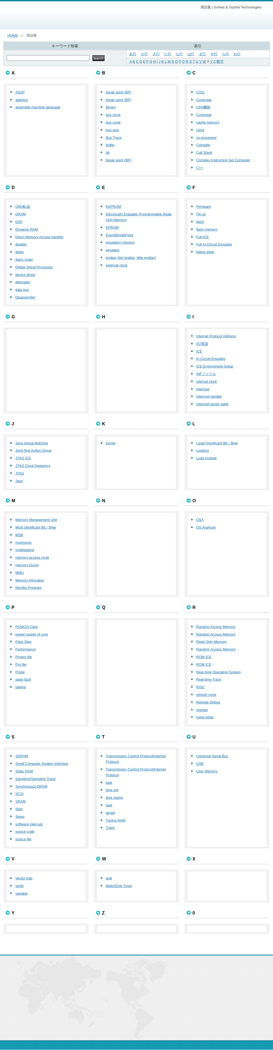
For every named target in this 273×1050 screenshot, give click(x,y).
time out (112, 790)
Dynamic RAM (26, 229)
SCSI (19, 794)
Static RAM (24, 771)
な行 (179, 54)
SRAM (20, 801)
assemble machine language (38, 107)
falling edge (205, 252)
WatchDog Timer (119, 886)
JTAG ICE (23, 458)
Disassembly (25, 297)
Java (19, 481)
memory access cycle (32, 557)
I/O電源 (202, 344)
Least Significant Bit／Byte (217, 443)
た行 (167, 54)
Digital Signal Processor (34, 267)
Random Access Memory (216, 627)
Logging (202, 450)
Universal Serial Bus (212, 756)
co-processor (206, 138)
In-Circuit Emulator (211, 359)
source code (25, 831)
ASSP (20, 92)
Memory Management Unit (36, 520)
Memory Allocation (29, 580)
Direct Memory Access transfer (39, 237)
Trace (110, 828)
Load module (206, 458)
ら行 (225, 54)
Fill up (201, 214)
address (21, 100)
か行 (144, 54)
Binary (111, 107)
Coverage (204, 100)
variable (21, 893)
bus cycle (113, 122)
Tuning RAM (115, 820)
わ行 (237, 54)
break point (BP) (118, 92)
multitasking (24, 550)
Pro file (20, 664)
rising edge (205, 717)
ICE (199, 351)
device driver (25, 275)
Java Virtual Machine (31, 443)
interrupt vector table (212, 404)
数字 (220, 61)
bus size (112, 130)
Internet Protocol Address (216, 336)
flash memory (207, 229)
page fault (23, 679)
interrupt (202, 389)
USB (200, 764)
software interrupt (29, 824)
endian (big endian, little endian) (131, 258)
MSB (19, 535)
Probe (20, 672)
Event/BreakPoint (119, 235)
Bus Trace (114, 138)
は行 (190, 54)
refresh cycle (206, 695)
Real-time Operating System (218, 672)
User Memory (207, 771)
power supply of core (31, 634)
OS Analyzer (206, 527)
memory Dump (27, 565)
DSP (19, 222)
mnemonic (23, 542)
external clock (116, 265)
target (110, 813)
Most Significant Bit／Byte (35, 527)
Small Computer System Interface (41, 764)
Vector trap (24, 878)
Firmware (203, 207)
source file (23, 839)
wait (109, 878)
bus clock (113, 115)
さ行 (156, 54)
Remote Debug (208, 702)
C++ (199, 168)
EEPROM (113, 207)
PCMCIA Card (26, 627)
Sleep (19, 817)
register (202, 710)
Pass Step (23, 642)
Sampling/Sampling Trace (35, 779)
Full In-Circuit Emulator (214, 244)
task (109, 783)
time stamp (114, 798)
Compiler (203, 145)
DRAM (20, 214)
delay (19, 252)
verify (19, 886)
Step (19, 809)
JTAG (19, 473)
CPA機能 (203, 107)
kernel (110, 443)
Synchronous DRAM (31, 786)
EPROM (112, 227)
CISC (200, 92)
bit (108, 152)
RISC (200, 687)
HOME (13, 35)
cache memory (207, 122)
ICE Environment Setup (214, 366)
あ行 (132, 54)
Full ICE (202, 237)
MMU (19, 573)
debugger (22, 282)
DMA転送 (22, 207)
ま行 (202, 54)
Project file (23, 657)
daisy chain (24, 259)
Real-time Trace (208, 679)
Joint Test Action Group (33, 450)
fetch (200, 222)
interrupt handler (209, 396)
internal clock (206, 381)
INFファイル (206, 374)
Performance (25, 649)
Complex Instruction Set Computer (223, 160)
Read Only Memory (211, 642)
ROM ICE (204, 657)
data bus (22, 290)
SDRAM (21, 756)
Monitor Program (28, 588)
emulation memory (120, 242)
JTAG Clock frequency (33, 466)
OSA (200, 520)
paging (20, 687)
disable (21, 244)
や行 (214, 54)
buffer (110, 145)
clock (200, 130)
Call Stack (204, 152)
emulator (113, 250)
